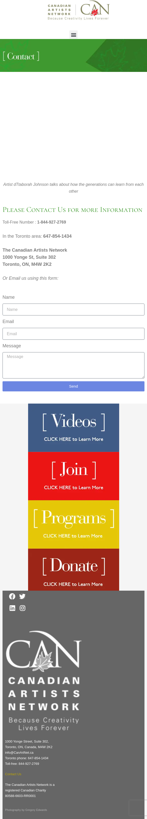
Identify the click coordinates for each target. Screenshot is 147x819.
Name (9, 297)
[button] (73, 34)
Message (12, 345)
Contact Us (13, 774)
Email (8, 321)
